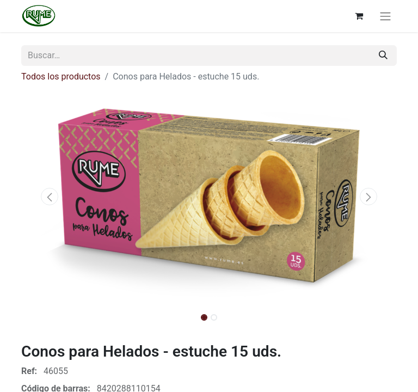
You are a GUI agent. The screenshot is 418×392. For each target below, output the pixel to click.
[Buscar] (383, 55)
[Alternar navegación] (385, 16)
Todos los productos (61, 76)
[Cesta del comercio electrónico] (359, 16)
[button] (49, 196)
